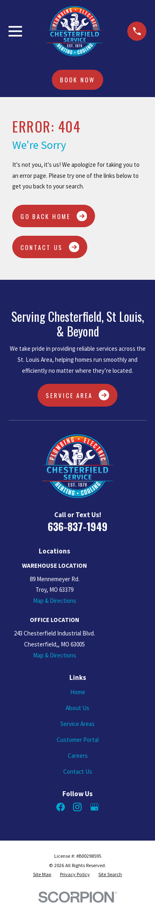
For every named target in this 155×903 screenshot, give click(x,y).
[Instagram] (77, 807)
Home (77, 692)
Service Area (77, 395)
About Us (77, 708)
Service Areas (77, 724)
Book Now (77, 79)
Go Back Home (53, 216)
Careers (78, 755)
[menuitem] (42, 874)
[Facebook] (60, 807)
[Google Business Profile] (94, 807)
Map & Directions (54, 600)
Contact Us (49, 247)
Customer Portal (78, 740)
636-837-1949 (78, 526)
